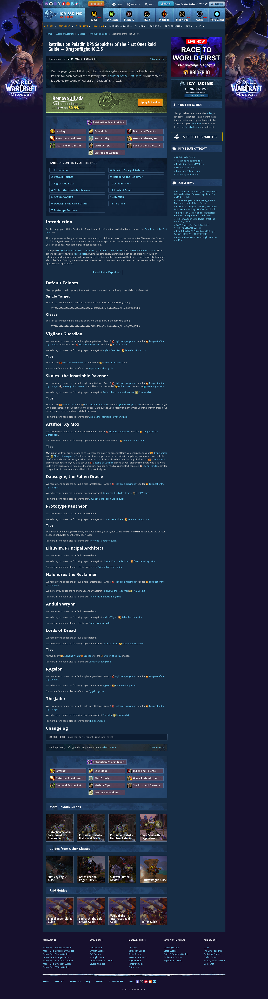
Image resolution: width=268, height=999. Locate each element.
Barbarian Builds (137, 950)
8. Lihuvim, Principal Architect (127, 170)
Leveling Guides (97, 963)
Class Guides (96, 947)
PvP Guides (95, 954)
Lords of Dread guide (100, 661)
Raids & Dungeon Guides (176, 954)
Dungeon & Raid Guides (101, 960)
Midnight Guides (97, 957)
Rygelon (107, 685)
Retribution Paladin (98, 33)
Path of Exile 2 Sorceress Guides (58, 960)
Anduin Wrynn (110, 617)
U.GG (206, 947)
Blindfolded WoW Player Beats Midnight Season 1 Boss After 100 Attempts (194, 232)
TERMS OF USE (116, 981)
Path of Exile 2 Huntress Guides (57, 947)
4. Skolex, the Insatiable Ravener (70, 190)
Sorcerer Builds (136, 963)
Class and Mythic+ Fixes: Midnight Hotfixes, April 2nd (195, 239)
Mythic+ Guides (97, 950)
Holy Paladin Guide (185, 157)
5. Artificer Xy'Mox (62, 196)
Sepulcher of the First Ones (123, 76)
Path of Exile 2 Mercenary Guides (58, 950)
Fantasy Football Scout (214, 960)
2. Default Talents (62, 176)
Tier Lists (133, 947)
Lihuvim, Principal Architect (116, 561)
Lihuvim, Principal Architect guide (106, 567)
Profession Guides (173, 957)
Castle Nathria (89, 250)
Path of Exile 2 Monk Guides (56, 954)
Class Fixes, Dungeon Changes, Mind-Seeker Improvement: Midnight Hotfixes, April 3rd (196, 208)
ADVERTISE (75, 981)
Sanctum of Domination (109, 250)
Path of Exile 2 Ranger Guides (57, 957)
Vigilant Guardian (111, 350)
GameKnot (209, 963)
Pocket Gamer (210, 957)
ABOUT (46, 981)
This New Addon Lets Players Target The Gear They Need (194, 220)
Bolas (209, 113)
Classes (81, 33)
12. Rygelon (117, 196)
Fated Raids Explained (106, 272)
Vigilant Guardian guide (101, 368)
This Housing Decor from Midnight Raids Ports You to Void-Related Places (194, 202)
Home (49, 33)
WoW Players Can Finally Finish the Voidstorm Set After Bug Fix (191, 226)
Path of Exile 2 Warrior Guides (57, 963)
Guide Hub (134, 967)
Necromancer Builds (138, 957)
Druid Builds (134, 954)
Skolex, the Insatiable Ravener (118, 392)
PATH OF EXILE (49, 940)
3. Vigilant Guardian (63, 183)
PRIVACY (99, 981)
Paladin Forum (109, 747)
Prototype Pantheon (113, 519)
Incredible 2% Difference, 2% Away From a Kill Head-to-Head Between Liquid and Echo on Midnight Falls (195, 194)
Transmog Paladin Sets (187, 174)
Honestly (196, 123)
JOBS (131, 981)
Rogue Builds (135, 960)
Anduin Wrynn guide (99, 622)
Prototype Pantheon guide (102, 540)
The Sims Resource (213, 950)
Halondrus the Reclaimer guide (105, 596)
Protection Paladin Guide (188, 171)
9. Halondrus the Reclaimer (126, 176)
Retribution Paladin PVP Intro (190, 164)
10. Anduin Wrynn (120, 183)
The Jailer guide (97, 720)
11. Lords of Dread (121, 190)
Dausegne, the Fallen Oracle (117, 492)
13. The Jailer (118, 203)
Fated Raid (80, 253)
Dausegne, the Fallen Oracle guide (107, 498)
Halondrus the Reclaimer (115, 590)
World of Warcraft (64, 33)
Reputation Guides (173, 960)
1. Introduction (60, 170)
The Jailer (107, 715)
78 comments (157, 59)
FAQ (88, 981)
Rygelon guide (96, 691)
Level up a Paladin (185, 167)
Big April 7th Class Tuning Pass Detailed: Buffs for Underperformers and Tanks (194, 214)
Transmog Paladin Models (189, 160)
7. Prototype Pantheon (64, 210)
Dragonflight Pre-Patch (69, 250)
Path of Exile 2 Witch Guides (56, 967)
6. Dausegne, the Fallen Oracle (69, 203)
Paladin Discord (193, 126)
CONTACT (59, 981)
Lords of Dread (110, 643)
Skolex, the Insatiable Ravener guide (108, 416)
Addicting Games (212, 954)
